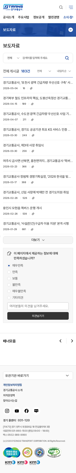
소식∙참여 (69, 17)
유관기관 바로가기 (17, 376)
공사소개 (8, 17)
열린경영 (53, 17)
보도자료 (9, 30)
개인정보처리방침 (12, 384)
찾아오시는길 (10, 400)
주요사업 (23, 17)
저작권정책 (9, 395)
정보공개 (38, 17)
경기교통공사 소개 (12, 390)
